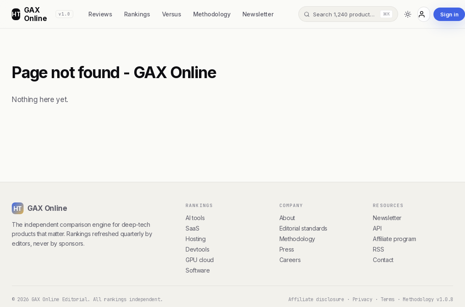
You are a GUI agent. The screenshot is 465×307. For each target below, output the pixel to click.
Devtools (197, 249)
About (287, 217)
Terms (387, 299)
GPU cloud (200, 259)
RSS (378, 249)
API (377, 228)
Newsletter (257, 14)
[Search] (348, 14)
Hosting (196, 238)
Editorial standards (303, 228)
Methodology (212, 14)
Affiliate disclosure (316, 299)
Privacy (362, 299)
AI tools (195, 217)
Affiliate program (394, 238)
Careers (290, 259)
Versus (171, 14)
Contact (383, 259)
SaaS (192, 228)
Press (286, 249)
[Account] (423, 14)
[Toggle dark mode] (407, 14)
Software (198, 270)
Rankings (137, 14)
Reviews (100, 14)
